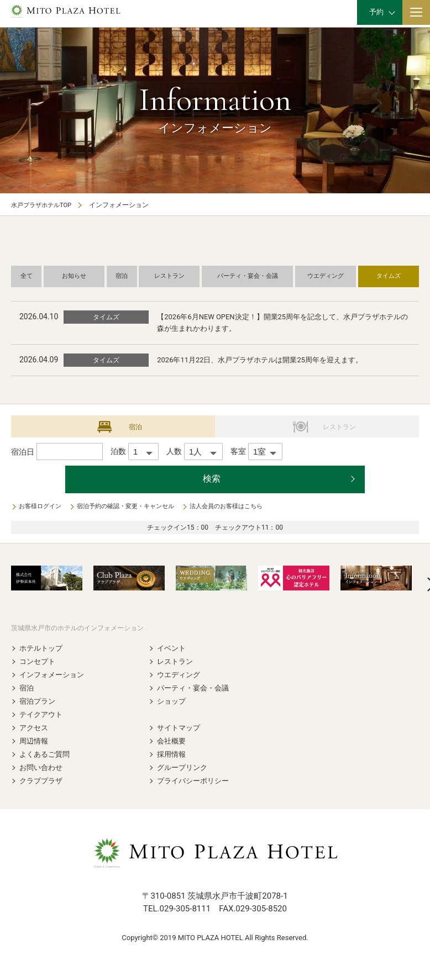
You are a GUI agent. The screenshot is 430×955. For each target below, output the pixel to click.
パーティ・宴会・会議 (195, 688)
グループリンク (184, 767)
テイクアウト (42, 714)
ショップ (172, 701)
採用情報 (172, 754)
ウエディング (180, 675)
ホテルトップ (42, 648)
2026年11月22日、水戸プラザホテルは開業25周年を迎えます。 (268, 360)
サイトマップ (180, 728)
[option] (46, 578)
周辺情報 (34, 741)
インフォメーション (54, 675)
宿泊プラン (38, 701)
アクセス (34, 728)
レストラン (176, 661)
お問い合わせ (42, 767)
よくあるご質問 (46, 754)
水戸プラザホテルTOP (44, 205)
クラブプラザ (42, 781)
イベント (172, 648)
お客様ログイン (42, 507)
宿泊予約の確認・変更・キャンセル (134, 507)
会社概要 (172, 741)
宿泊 (27, 688)
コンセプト (38, 661)
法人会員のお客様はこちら (242, 507)
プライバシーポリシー (195, 781)
